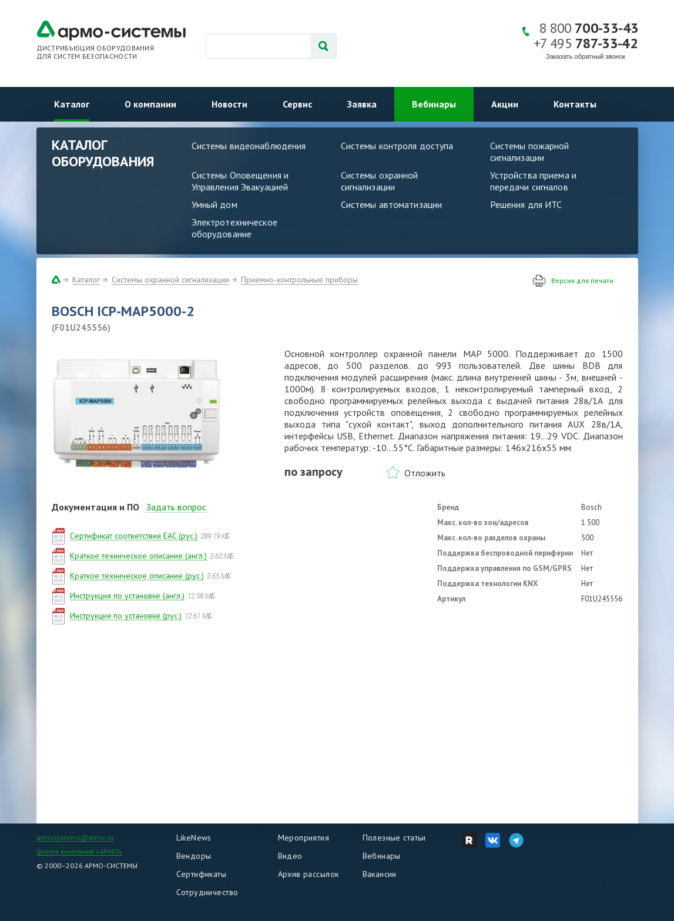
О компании (150, 104)
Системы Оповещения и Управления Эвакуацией (240, 181)
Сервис (297, 104)
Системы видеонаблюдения (249, 146)
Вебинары (434, 104)
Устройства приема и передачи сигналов (533, 181)
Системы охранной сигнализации (379, 181)
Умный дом (214, 204)
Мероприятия (304, 837)
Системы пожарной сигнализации (529, 151)
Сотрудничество (207, 892)
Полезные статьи (394, 837)
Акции (504, 104)
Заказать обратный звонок (585, 56)
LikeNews (194, 837)
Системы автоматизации (391, 204)
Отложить (424, 473)
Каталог (71, 104)
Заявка (362, 104)
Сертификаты (201, 874)
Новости (229, 104)
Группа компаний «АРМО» (79, 851)
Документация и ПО (95, 507)
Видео (290, 856)
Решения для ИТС (526, 204)
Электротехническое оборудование (234, 228)
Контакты (575, 104)
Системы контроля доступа (397, 146)
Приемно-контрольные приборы (299, 279)
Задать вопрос (176, 507)
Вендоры (194, 856)
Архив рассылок (308, 874)
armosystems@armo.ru (74, 837)
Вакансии (380, 874)
